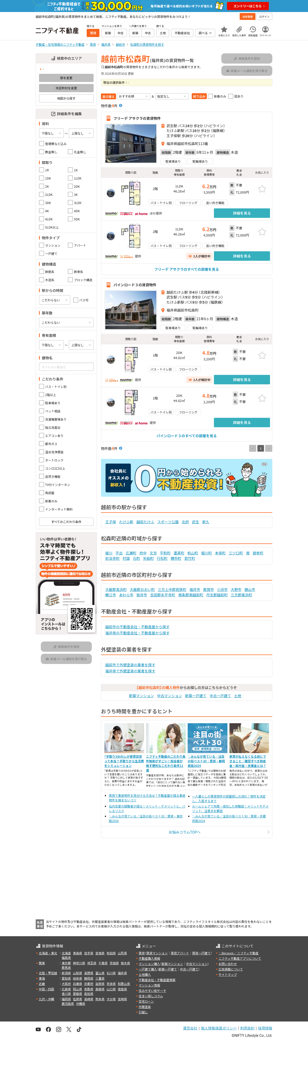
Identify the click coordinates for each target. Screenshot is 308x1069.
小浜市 (222, 589)
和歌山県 (124, 983)
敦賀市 (208, 589)
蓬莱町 (179, 552)
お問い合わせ (228, 963)
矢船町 (148, 558)
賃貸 (142, 953)
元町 (136, 558)
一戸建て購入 (148, 969)
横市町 (176, 558)
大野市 (236, 589)
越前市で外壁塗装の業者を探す (130, 664)
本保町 (220, 552)
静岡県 (88, 978)
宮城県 (100, 953)
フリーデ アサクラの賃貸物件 (137, 118)
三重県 (100, 978)
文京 (153, 552)
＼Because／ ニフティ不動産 (239, 953)
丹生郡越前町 (217, 594)
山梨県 (77, 973)
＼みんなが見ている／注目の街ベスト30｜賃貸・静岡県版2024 (206, 761)
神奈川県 (79, 963)
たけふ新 (126, 521)
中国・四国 (46, 989)
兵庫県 (77, 983)
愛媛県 (77, 993)
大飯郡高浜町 (116, 589)
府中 (143, 552)
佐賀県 (77, 999)
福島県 (66, 957)
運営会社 (190, 1028)
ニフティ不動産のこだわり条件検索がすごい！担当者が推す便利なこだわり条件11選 (166, 763)
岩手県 (88, 953)
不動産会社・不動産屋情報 (157, 980)
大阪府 (66, 983)
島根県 (100, 989)
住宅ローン (146, 1001)
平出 (119, 552)
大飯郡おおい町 (142, 589)
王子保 (110, 521)
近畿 (42, 983)
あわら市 (126, 594)
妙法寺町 (112, 558)
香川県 (66, 993)
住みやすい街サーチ (152, 990)
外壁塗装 (145, 1006)
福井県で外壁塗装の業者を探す (130, 670)
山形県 (122, 953)
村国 (126, 558)
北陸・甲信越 (48, 973)
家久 (205, 521)
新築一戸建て (196, 695)
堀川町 (206, 552)
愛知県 (66, 978)
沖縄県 (80, 1003)
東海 (42, 978)
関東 (42, 963)
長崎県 (88, 999)
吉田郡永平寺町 (162, 594)
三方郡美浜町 (241, 594)
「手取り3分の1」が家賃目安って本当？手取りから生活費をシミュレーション (124, 761)
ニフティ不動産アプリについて (240, 958)
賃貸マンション (157, 953)
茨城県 (114, 963)
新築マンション (141, 695)
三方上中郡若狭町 (172, 589)
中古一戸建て (220, 695)
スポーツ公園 (168, 521)
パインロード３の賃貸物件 (134, 284)
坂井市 (141, 594)
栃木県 (125, 963)
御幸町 (258, 552)
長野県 (88, 973)
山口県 (111, 989)
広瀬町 (131, 552)
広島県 (66, 989)
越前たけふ (145, 521)
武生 (195, 521)
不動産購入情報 (149, 958)
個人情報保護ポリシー (219, 1028)
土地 (237, 695)
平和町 (165, 552)
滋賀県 (100, 983)
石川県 (111, 973)
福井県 (122, 973)
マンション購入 (149, 963)
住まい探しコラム (151, 996)
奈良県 (111, 983)
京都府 (88, 983)
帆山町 (192, 552)
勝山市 (250, 589)
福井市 (194, 589)
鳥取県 (88, 989)
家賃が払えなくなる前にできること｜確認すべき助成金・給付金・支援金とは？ (247, 761)
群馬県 (66, 967)
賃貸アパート (180, 953)
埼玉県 (91, 963)
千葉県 (103, 963)
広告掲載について (231, 969)
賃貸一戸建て (201, 953)
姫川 (108, 552)
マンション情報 (149, 985)
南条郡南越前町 (190, 594)
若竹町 (189, 558)
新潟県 (66, 973)
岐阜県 (77, 978)
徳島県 (122, 989)
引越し (143, 1012)
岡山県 (77, 989)
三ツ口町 (236, 552)
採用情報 (265, 1028)
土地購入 (145, 974)
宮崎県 (122, 999)
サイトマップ (228, 974)
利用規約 (247, 1028)
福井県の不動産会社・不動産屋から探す (137, 632)
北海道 (66, 953)
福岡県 (66, 999)
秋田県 (111, 953)
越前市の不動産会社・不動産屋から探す (137, 626)
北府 (185, 521)
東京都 (66, 963)
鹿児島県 (68, 1003)
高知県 (88, 993)
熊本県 (100, 999)
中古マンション (169, 695)
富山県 (100, 973)
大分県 (111, 999)
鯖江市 (110, 594)
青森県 (77, 953)
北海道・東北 (48, 953)
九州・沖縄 (46, 999)
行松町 (162, 558)
